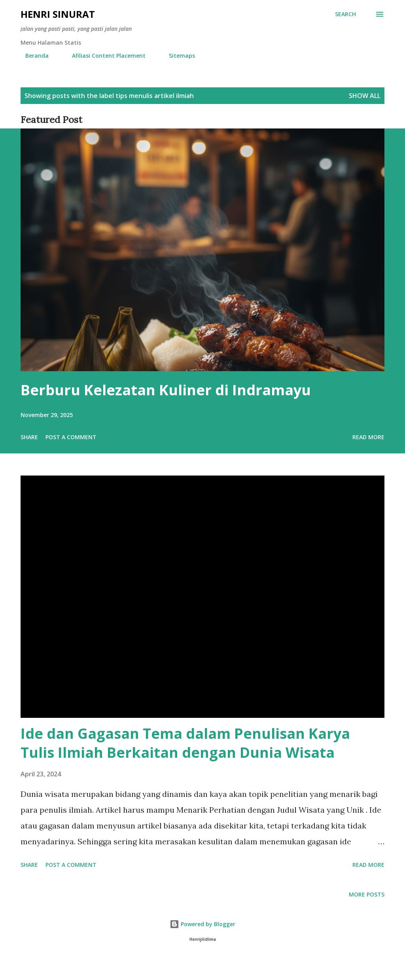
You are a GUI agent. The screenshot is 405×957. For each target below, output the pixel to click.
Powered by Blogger (202, 924)
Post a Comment (71, 437)
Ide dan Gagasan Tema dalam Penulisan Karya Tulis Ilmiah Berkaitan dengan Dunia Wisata (185, 743)
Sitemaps (177, 55)
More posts (366, 894)
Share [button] (29, 437)
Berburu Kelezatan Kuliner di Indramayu (166, 390)
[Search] (345, 14)
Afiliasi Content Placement (104, 55)
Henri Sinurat (58, 14)
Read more (368, 437)
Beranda (32, 55)
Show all (364, 95)
